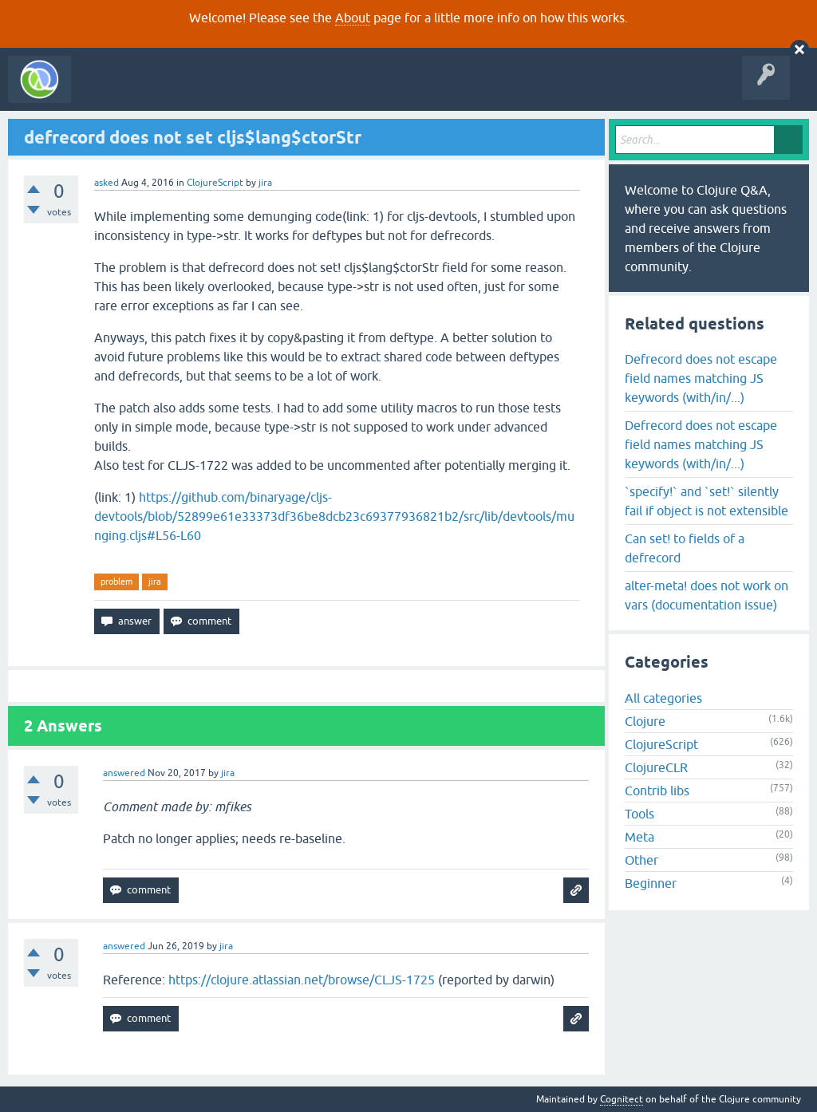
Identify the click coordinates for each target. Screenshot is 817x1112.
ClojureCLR (656, 767)
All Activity (107, 91)
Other (641, 860)
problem (116, 581)
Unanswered (237, 91)
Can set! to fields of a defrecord (684, 548)
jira (154, 581)
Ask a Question (365, 91)
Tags (298, 91)
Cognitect (621, 1099)
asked (106, 182)
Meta (639, 837)
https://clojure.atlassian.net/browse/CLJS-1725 (301, 979)
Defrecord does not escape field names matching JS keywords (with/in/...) (701, 378)
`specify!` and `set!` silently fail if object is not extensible (706, 501)
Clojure (645, 721)
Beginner (651, 883)
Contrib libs (657, 790)
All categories (663, 698)
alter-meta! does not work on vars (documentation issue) (706, 595)
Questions (170, 91)
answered (124, 773)
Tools (639, 813)
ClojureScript (215, 182)
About (352, 17)
